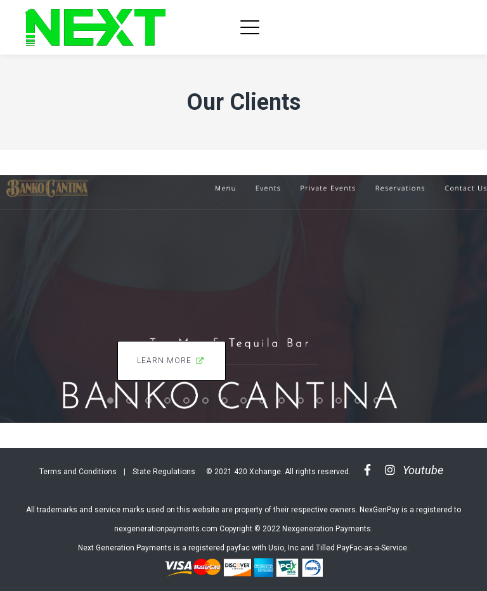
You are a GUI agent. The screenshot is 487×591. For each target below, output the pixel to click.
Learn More (171, 361)
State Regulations (164, 471)
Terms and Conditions (78, 471)
